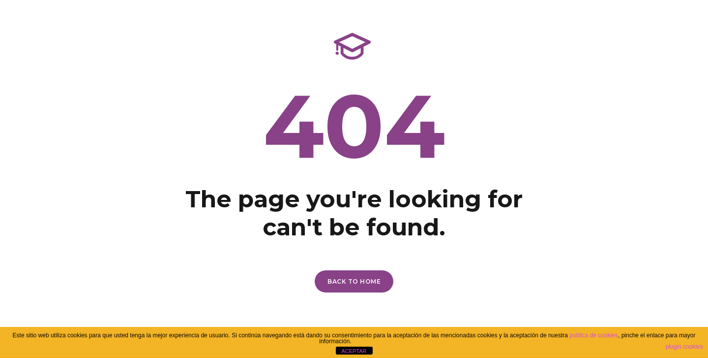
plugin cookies (684, 346)
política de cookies (593, 335)
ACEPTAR (353, 351)
